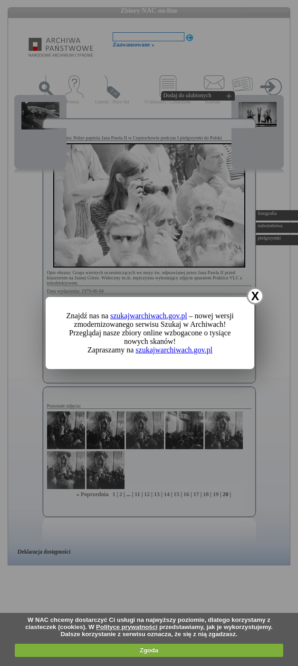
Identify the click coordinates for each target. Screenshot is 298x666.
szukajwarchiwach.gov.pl (148, 316)
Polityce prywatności (126, 626)
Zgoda (149, 650)
